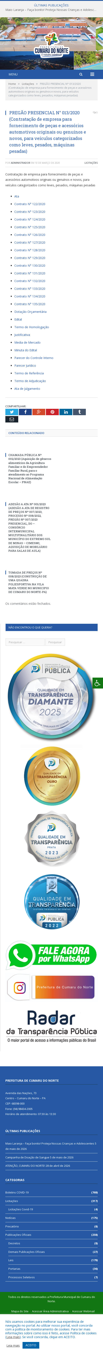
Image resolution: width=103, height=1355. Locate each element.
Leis (11, 1297)
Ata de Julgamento (27, 426)
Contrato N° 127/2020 (29, 280)
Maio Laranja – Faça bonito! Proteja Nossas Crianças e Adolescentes (52, 10)
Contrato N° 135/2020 (29, 341)
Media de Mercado (27, 380)
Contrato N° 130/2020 (29, 303)
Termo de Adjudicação (30, 418)
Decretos (14, 1281)
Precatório (12, 1264)
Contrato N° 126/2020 (29, 272)
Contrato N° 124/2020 (29, 257)
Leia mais (13, 1337)
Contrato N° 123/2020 (29, 249)
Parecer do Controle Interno (33, 395)
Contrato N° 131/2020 (29, 311)
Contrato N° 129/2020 (29, 295)
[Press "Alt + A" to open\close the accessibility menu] (97, 683)
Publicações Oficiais (18, 1272)
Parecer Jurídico (25, 403)
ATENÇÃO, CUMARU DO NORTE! (25, 1203)
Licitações (91, 200)
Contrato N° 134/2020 (29, 334)
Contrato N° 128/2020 (29, 287)
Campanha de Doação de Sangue (27, 1195)
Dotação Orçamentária (30, 349)
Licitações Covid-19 (20, 1247)
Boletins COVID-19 (17, 1230)
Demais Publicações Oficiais (26, 1289)
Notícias (10, 1255)
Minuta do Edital (25, 387)
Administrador (20, 200)
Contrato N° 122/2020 (29, 241)
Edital (18, 357)
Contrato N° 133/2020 (29, 326)
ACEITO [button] (31, 1345)
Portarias (14, 1306)
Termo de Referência (29, 411)
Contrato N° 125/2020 (29, 264)
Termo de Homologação (31, 364)
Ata (16, 234)
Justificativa (22, 372)
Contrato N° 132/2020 (29, 318)
